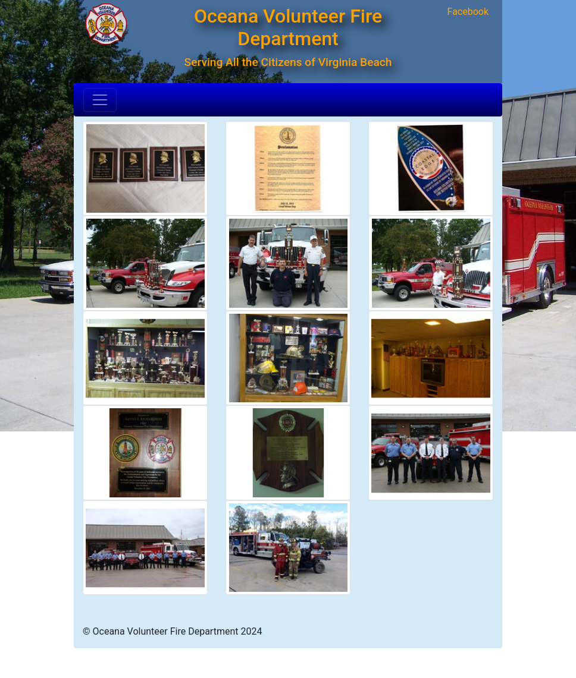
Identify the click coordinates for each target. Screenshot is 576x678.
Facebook (468, 11)
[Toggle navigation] (100, 100)
